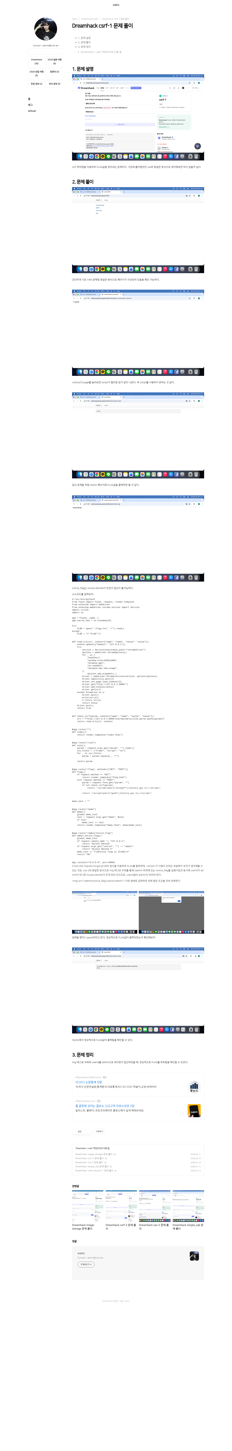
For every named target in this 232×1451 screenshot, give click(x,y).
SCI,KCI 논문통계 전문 (88, 1082)
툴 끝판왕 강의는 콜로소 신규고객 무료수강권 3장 (104, 1106)
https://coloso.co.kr (85, 1101)
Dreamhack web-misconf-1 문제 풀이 (94, 1170)
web (90, 1148)
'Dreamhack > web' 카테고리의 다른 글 (101, 52)
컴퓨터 (54, 72)
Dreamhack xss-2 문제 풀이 (89, 1162)
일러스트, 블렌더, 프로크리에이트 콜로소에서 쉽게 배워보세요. (109, 1110)
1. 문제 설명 (84, 38)
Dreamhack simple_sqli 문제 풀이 (92, 1166)
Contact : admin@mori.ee (90, 1258)
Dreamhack (81, 1148)
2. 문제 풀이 (84, 42)
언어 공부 (54, 84)
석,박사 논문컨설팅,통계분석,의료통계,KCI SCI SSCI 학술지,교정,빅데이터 (116, 1086)
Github (32, 111)
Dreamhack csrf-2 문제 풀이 (89, 1158)
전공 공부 (36, 84)
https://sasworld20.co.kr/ (88, 1077)
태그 (30, 105)
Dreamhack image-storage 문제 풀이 (93, 1154)
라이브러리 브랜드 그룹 (112, 1301)
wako (116, 4)
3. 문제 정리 (84, 46)
